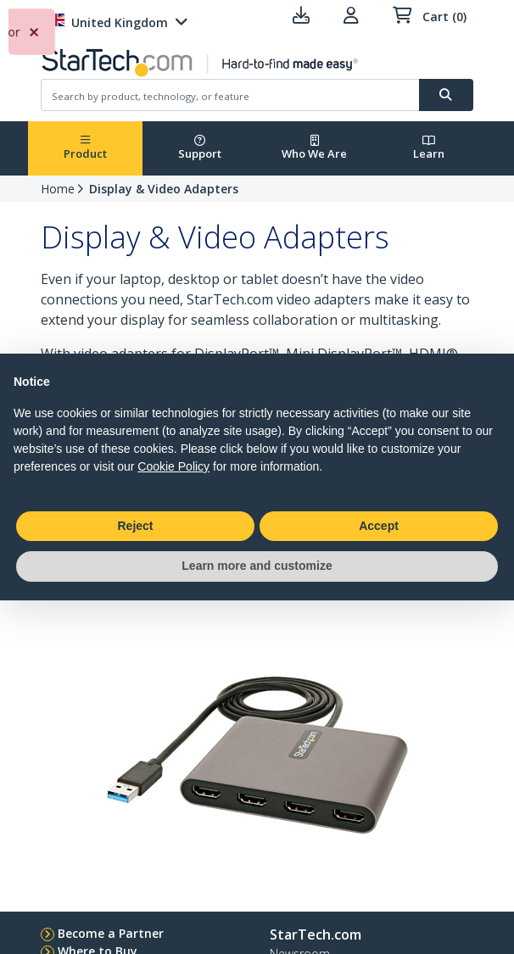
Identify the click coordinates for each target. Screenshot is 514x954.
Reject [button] (135, 526)
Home (58, 189)
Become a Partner (111, 933)
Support (199, 148)
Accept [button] (379, 526)
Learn (428, 148)
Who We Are (314, 148)
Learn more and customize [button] (257, 565)
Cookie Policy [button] (173, 466)
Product (85, 148)
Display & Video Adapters (163, 189)
